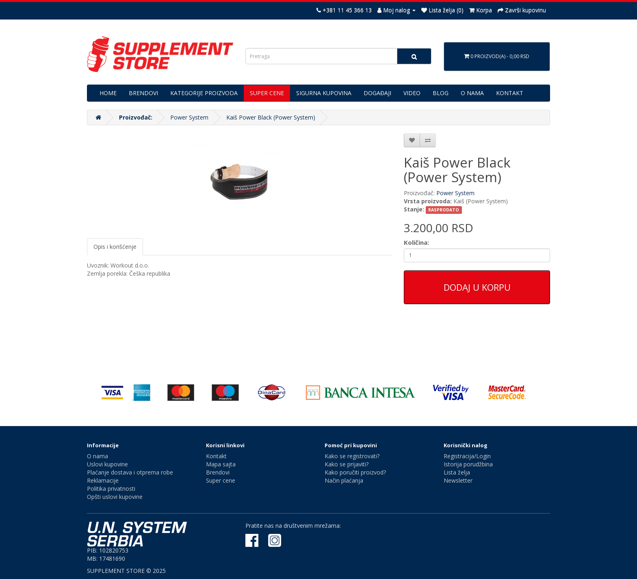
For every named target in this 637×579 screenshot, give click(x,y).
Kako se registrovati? (352, 456)
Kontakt (216, 456)
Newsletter (458, 480)
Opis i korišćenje (114, 246)
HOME (108, 93)
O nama (97, 456)
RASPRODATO (443, 210)
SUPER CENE (267, 93)
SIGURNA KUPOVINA (323, 93)
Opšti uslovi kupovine (115, 497)
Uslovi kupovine (107, 464)
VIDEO (411, 93)
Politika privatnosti (111, 488)
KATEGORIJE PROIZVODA (204, 93)
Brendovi (218, 472)
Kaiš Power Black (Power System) (270, 117)
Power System (189, 117)
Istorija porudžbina (468, 464)
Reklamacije (103, 480)
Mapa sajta (221, 464)
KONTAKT (509, 93)
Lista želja (457, 472)
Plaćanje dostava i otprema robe (130, 472)
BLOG (440, 93)
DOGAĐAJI (377, 93)
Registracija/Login (467, 456)
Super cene (220, 480)
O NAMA (472, 93)
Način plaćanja (344, 480)
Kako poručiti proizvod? (355, 472)
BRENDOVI (143, 93)
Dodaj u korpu (477, 287)
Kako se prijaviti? (346, 464)
